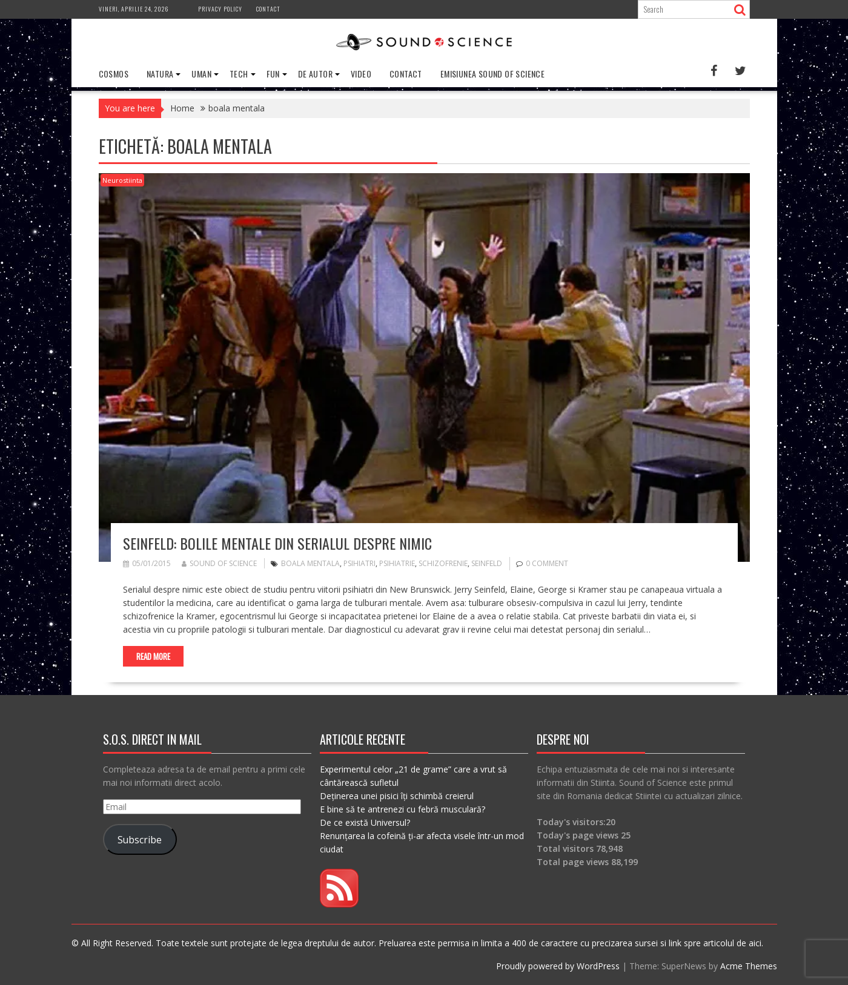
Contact (268, 8)
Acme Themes (748, 966)
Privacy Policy (220, 8)
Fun (273, 73)
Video (361, 73)
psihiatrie (397, 563)
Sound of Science (219, 563)
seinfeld (486, 563)
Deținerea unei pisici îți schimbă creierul (397, 796)
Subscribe (140, 839)
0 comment (547, 563)
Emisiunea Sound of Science (492, 73)
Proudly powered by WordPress (558, 966)
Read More (153, 656)
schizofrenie (443, 563)
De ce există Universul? (365, 822)
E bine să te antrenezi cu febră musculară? (402, 809)
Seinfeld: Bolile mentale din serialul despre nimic (277, 543)
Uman (201, 73)
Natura (160, 73)
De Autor (315, 73)
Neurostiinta (122, 180)
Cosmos (113, 73)
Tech (239, 73)
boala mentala (310, 563)
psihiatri (359, 563)
